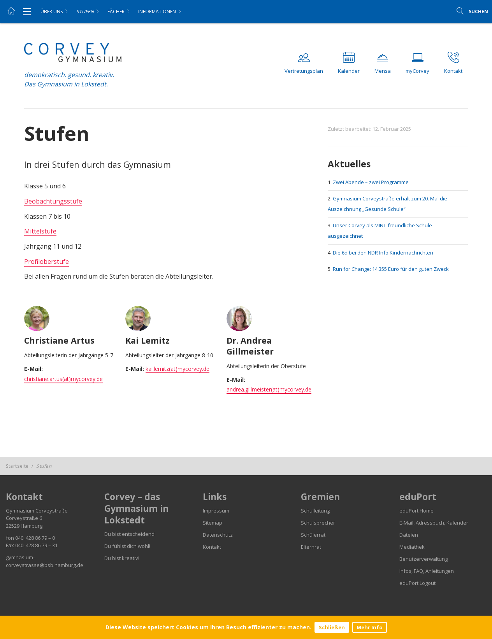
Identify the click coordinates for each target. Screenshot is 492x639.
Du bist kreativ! (121, 558)
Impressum (216, 510)
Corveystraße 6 (24, 517)
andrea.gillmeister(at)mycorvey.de (269, 389)
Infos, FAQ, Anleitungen (426, 570)
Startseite (17, 466)
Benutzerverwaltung (423, 558)
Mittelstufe (40, 231)
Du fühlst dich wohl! (127, 545)
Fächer (116, 11)
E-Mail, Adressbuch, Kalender (433, 522)
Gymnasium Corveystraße (37, 510)
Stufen (85, 11)
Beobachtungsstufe (53, 201)
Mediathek (412, 546)
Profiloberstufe (46, 261)
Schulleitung (315, 510)
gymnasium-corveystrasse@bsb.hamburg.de (44, 561)
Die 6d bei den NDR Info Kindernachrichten (383, 252)
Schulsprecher (318, 522)
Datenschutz (218, 534)
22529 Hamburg (24, 525)
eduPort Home (416, 510)
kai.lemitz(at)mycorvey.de (177, 368)
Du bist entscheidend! (130, 533)
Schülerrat (313, 534)
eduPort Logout (417, 582)
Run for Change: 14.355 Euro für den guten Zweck (391, 268)
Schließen (332, 627)
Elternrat (311, 546)
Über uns (51, 11)
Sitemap (212, 522)
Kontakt (212, 546)
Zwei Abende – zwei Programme (371, 182)
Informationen (157, 11)
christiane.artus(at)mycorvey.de (63, 379)
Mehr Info (370, 627)
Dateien (408, 534)
